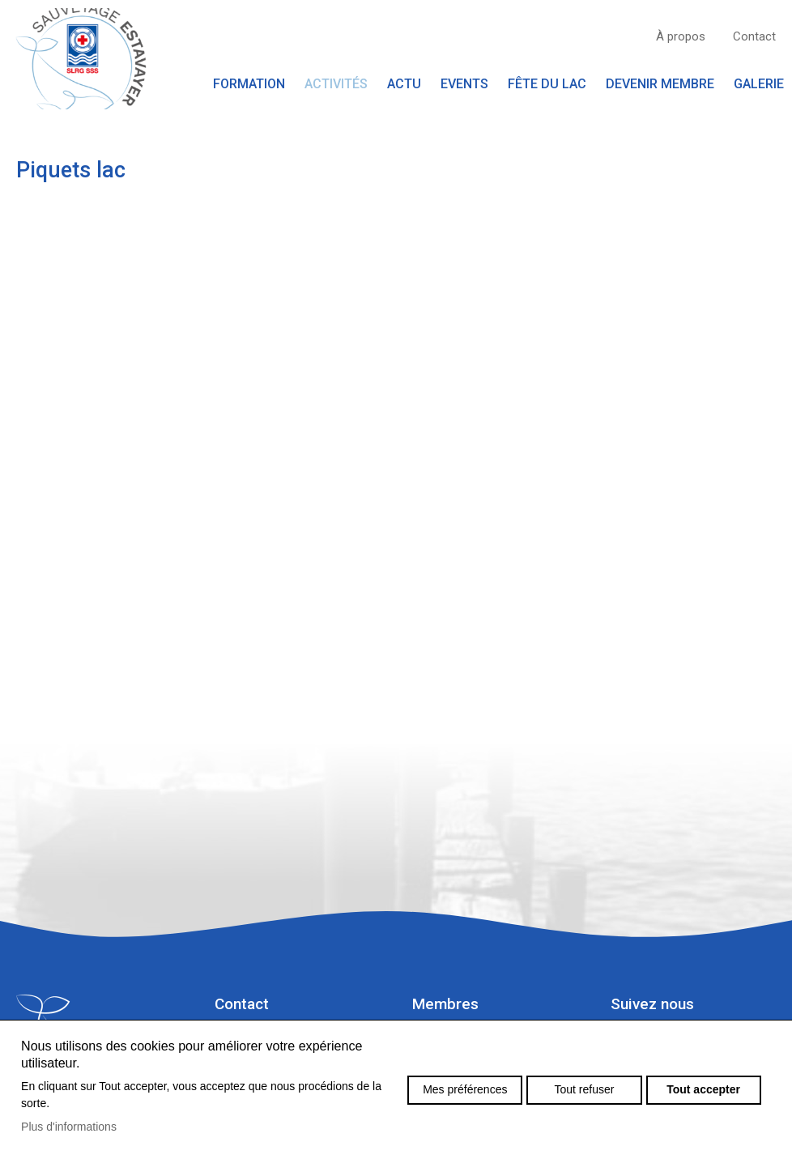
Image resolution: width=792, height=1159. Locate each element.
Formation (249, 84)
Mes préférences (465, 1089)
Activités (336, 84)
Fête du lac (547, 84)
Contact (754, 36)
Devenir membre (660, 84)
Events (464, 84)
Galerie (759, 84)
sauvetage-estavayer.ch (81, 58)
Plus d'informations (69, 1126)
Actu (404, 84)
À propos (680, 36)
